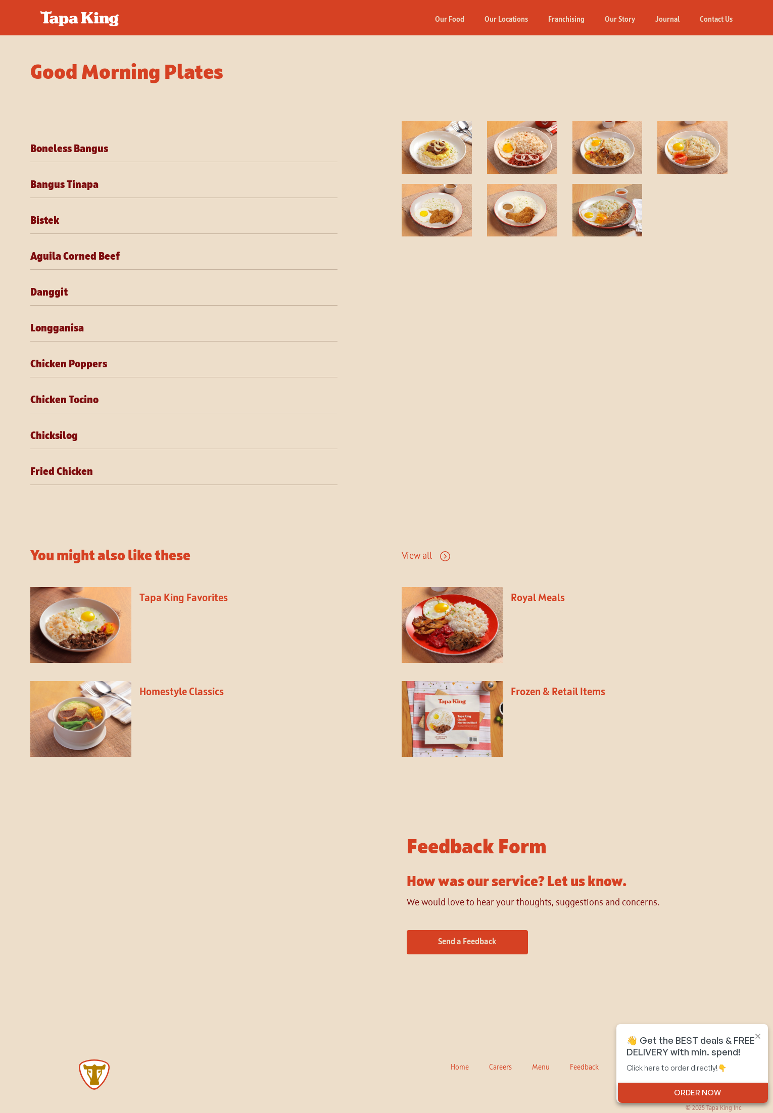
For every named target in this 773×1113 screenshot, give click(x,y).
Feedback (584, 1067)
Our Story (620, 19)
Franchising (566, 19)
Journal (667, 19)
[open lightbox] (442, 147)
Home (460, 1067)
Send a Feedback (467, 942)
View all (417, 556)
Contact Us (716, 19)
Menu (541, 1067)
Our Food (449, 19)
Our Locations (506, 19)
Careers (500, 1067)
